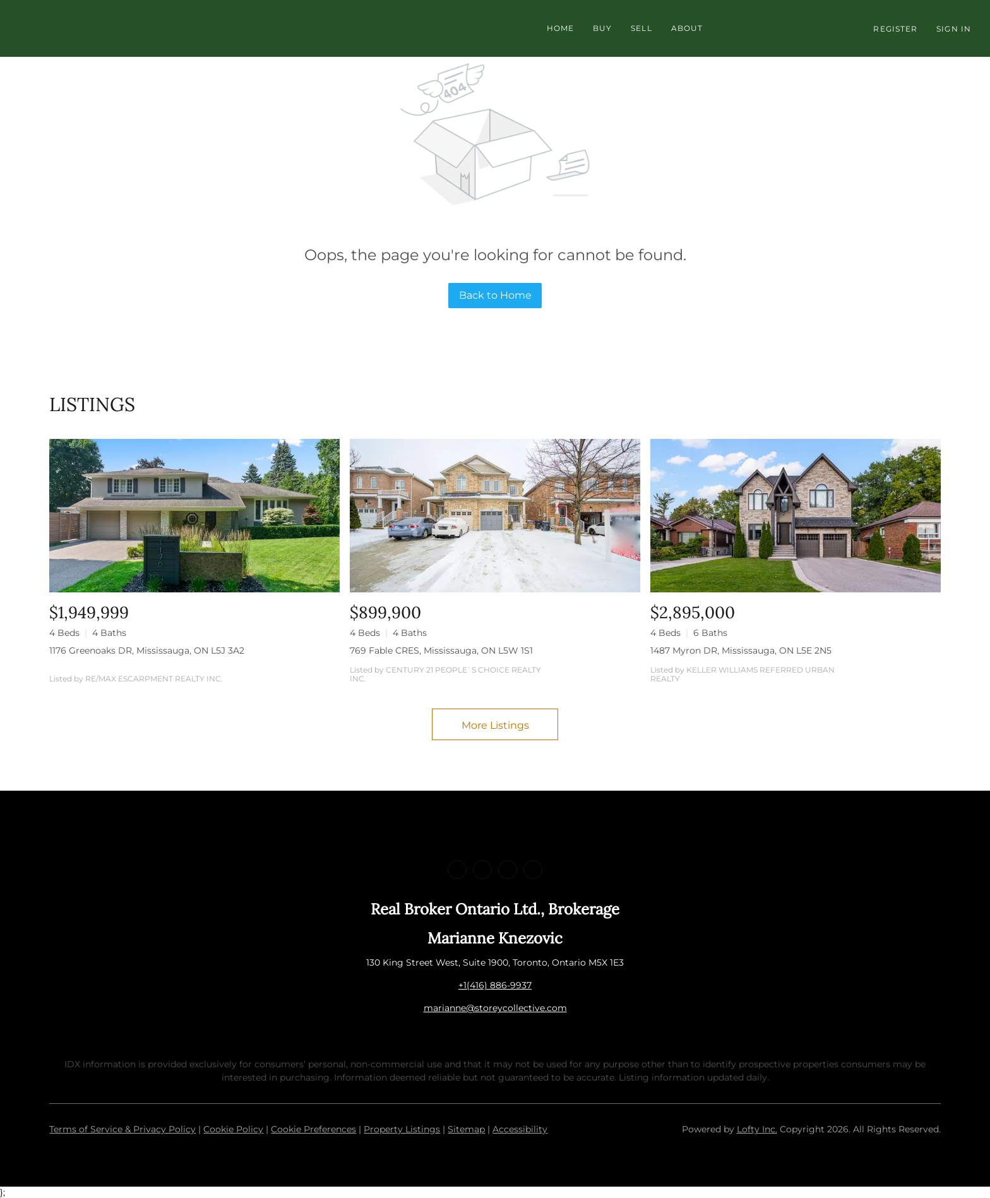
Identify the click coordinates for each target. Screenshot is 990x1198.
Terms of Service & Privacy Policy (122, 1129)
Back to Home (495, 295)
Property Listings (402, 1129)
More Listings (495, 725)
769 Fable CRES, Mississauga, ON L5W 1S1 (441, 650)
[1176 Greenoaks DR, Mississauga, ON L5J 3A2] (194, 516)
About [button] (687, 28)
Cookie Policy (233, 1129)
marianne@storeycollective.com (495, 1008)
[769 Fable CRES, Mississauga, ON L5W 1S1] (495, 516)
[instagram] (507, 869)
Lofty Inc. (757, 1129)
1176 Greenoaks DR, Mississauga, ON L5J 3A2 (146, 650)
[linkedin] (482, 869)
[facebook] (457, 869)
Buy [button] (602, 28)
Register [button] (895, 28)
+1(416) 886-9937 (495, 985)
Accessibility (519, 1129)
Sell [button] (641, 28)
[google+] (532, 869)
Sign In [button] (953, 28)
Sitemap (466, 1129)
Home (560, 28)
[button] (270, 28)
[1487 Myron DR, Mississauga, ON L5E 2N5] (795, 516)
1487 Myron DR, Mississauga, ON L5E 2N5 (741, 650)
